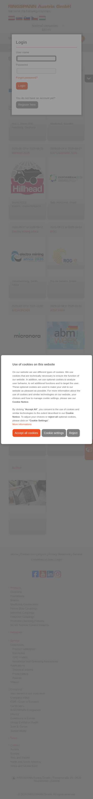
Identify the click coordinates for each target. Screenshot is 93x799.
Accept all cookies (26, 432)
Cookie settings (54, 432)
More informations (22, 424)
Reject (73, 432)
